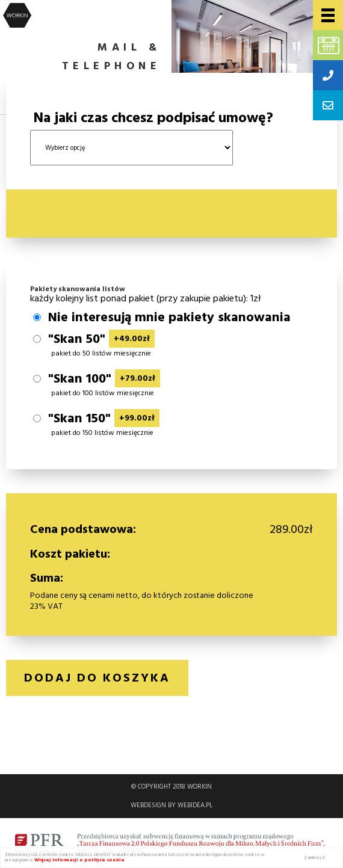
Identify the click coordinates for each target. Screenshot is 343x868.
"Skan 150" (103, 418)
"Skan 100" (104, 379)
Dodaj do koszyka (97, 677)
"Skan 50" (101, 339)
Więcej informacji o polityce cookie (79, 860)
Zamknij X (314, 857)
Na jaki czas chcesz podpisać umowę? (153, 118)
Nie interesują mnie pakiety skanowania (169, 317)
